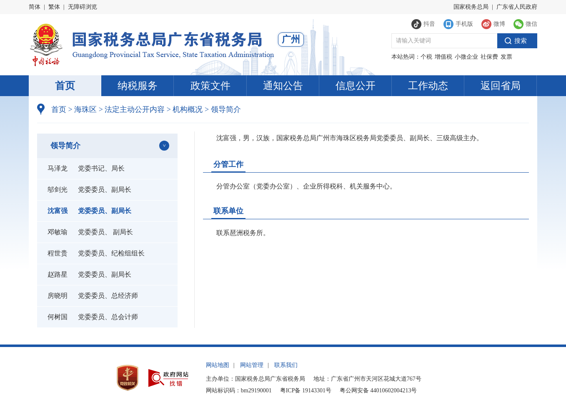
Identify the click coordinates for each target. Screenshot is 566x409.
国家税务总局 (470, 7)
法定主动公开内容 (135, 109)
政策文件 (210, 85)
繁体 (54, 7)
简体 (34, 7)
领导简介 (223, 109)
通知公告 (283, 85)
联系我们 (286, 365)
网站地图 (217, 365)
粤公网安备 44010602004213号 (378, 390)
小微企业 (466, 57)
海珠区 (85, 109)
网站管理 (251, 365)
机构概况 (185, 109)
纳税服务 (138, 85)
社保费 (489, 57)
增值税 (443, 57)
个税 (426, 57)
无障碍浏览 (82, 7)
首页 (65, 85)
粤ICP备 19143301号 (305, 390)
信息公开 (356, 85)
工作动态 (428, 85)
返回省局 (501, 85)
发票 (506, 57)
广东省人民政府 (516, 7)
